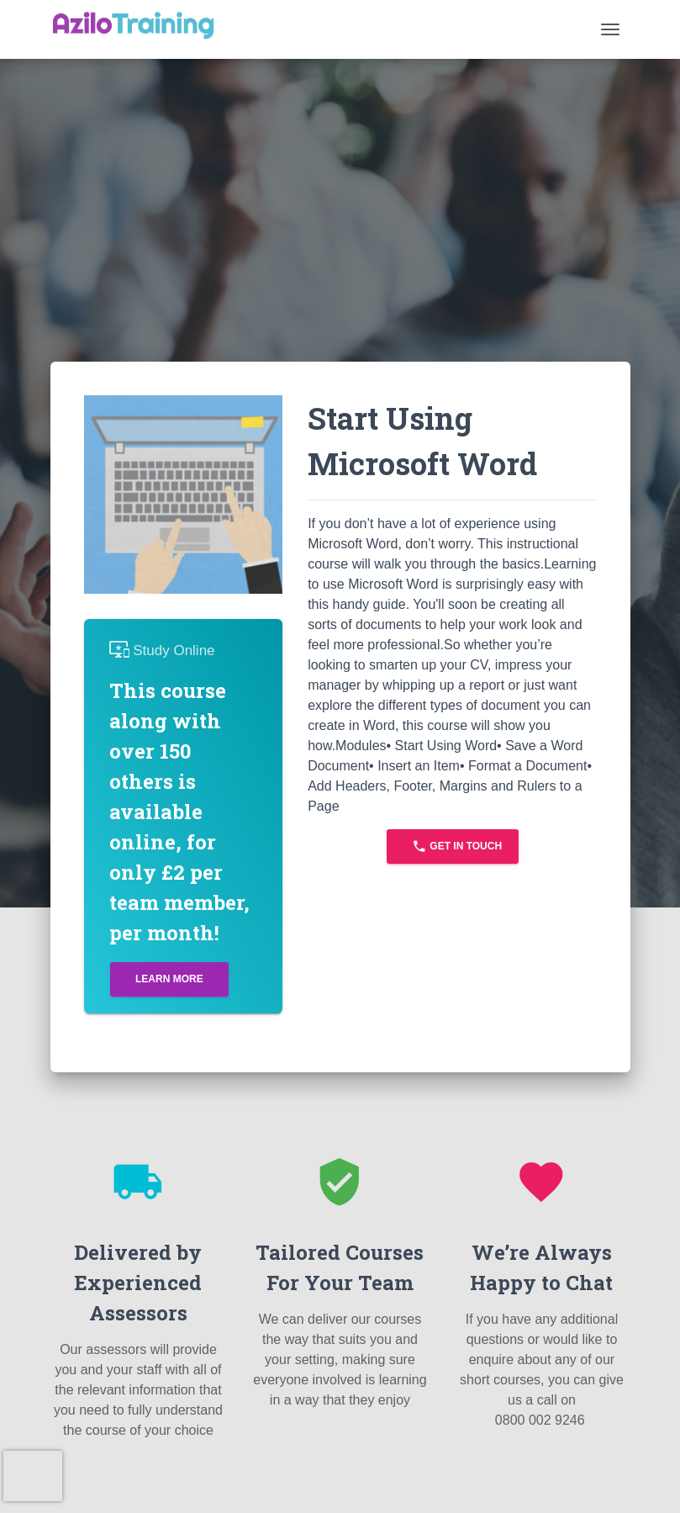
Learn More (169, 979)
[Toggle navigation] (610, 29)
